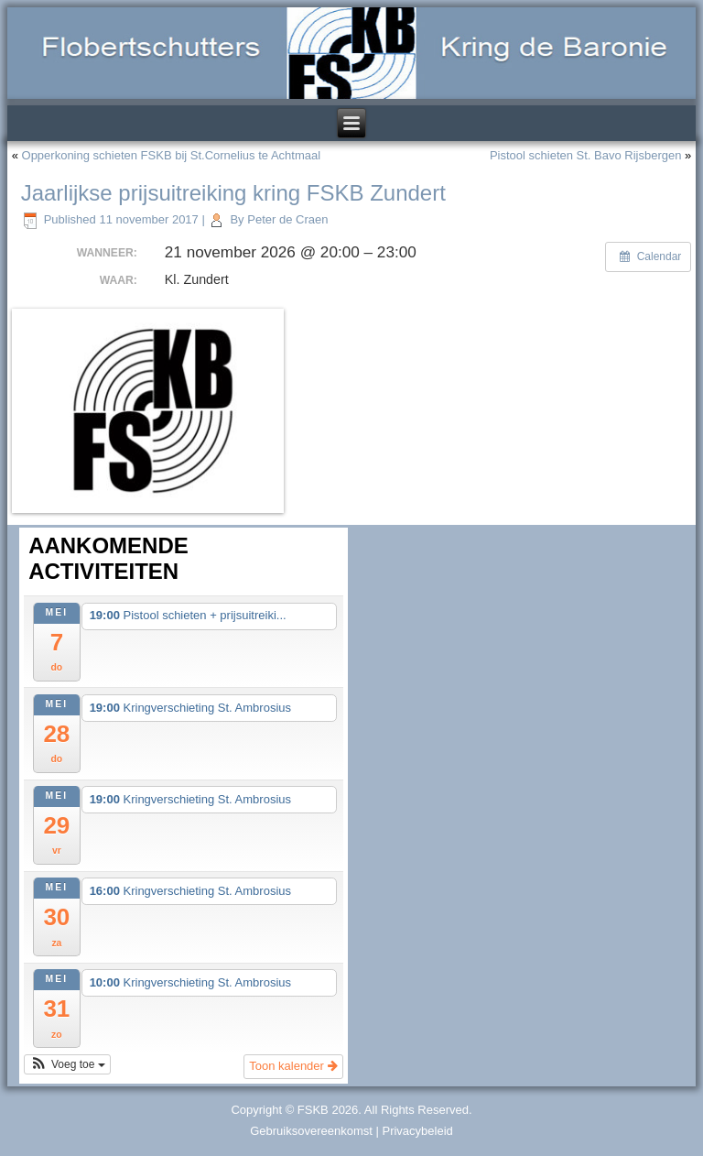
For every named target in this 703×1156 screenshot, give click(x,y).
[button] (67, 1064)
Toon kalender (293, 1066)
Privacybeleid (417, 1131)
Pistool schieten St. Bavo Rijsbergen (586, 155)
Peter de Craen (287, 219)
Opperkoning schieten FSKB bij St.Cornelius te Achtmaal (171, 155)
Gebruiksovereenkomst (311, 1131)
